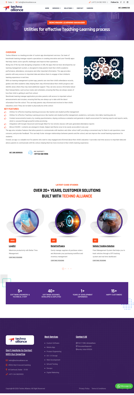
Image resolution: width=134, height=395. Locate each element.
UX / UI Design (52, 357)
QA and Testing (52, 366)
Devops (49, 370)
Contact (79, 9)
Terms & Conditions (99, 390)
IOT (95, 242)
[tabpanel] (25, 233)
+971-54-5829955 (16, 376)
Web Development (53, 362)
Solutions (68, 9)
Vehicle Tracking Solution (103, 247)
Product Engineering (54, 353)
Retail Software (58, 247)
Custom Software (53, 345)
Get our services (16, 154)
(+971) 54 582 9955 (99, 2)
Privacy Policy (84, 390)
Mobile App (51, 349)
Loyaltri (12, 247)
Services (56, 9)
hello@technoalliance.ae (27, 2)
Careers (88, 9)
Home (48, 9)
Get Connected (124, 8)
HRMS (12, 242)
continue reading (15, 259)
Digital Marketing (53, 374)
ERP (53, 242)
